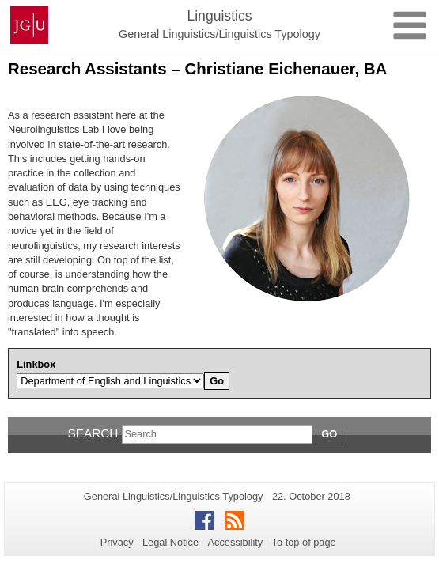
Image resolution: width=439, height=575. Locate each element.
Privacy (117, 542)
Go (329, 434)
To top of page (304, 542)
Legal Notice (170, 542)
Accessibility (235, 542)
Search (92, 433)
